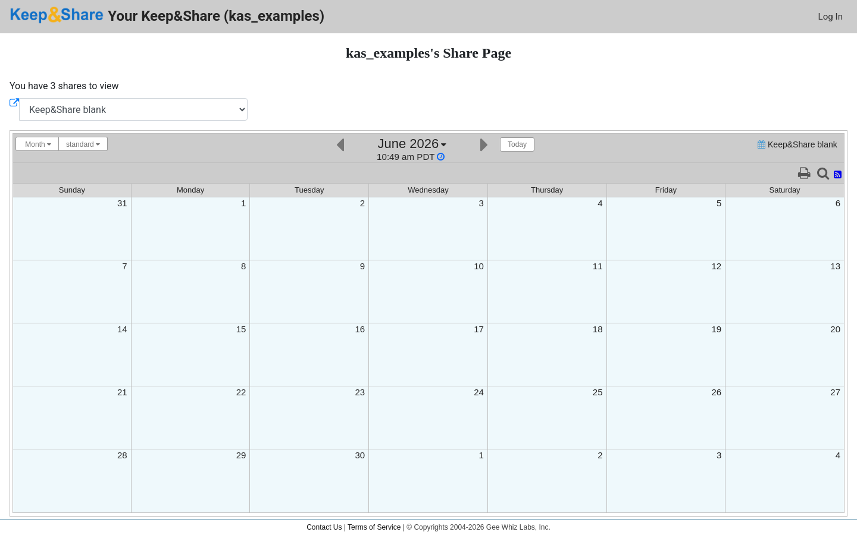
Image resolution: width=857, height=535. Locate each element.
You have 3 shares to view (64, 86)
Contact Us (324, 527)
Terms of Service (374, 527)
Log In (830, 16)
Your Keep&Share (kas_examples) (167, 15)
